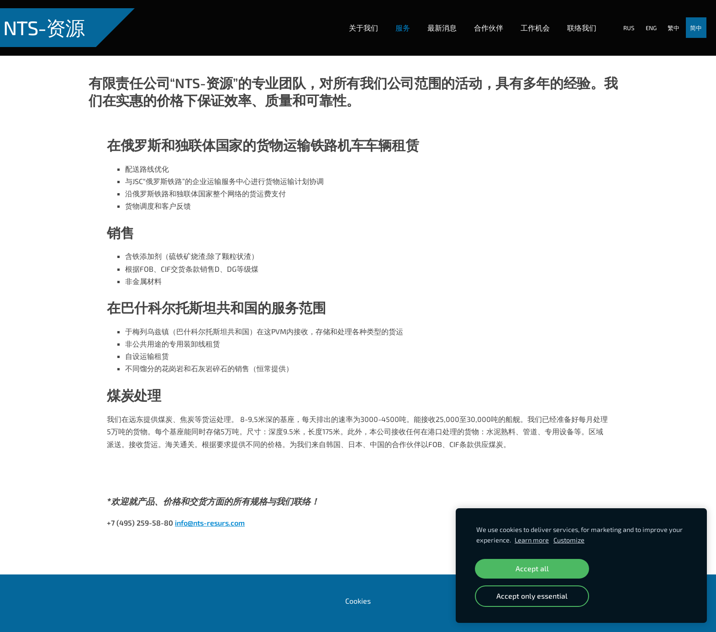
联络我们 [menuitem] (573, 19)
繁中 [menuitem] (665, 19)
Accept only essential (532, 595)
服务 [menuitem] (394, 19)
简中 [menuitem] (688, 19)
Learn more (532, 540)
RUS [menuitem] (620, 19)
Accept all (532, 568)
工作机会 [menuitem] (526, 19)
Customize (568, 540)
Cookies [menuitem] (358, 583)
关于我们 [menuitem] (354, 19)
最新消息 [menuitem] (433, 19)
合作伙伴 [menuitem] (480, 19)
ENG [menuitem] (642, 19)
